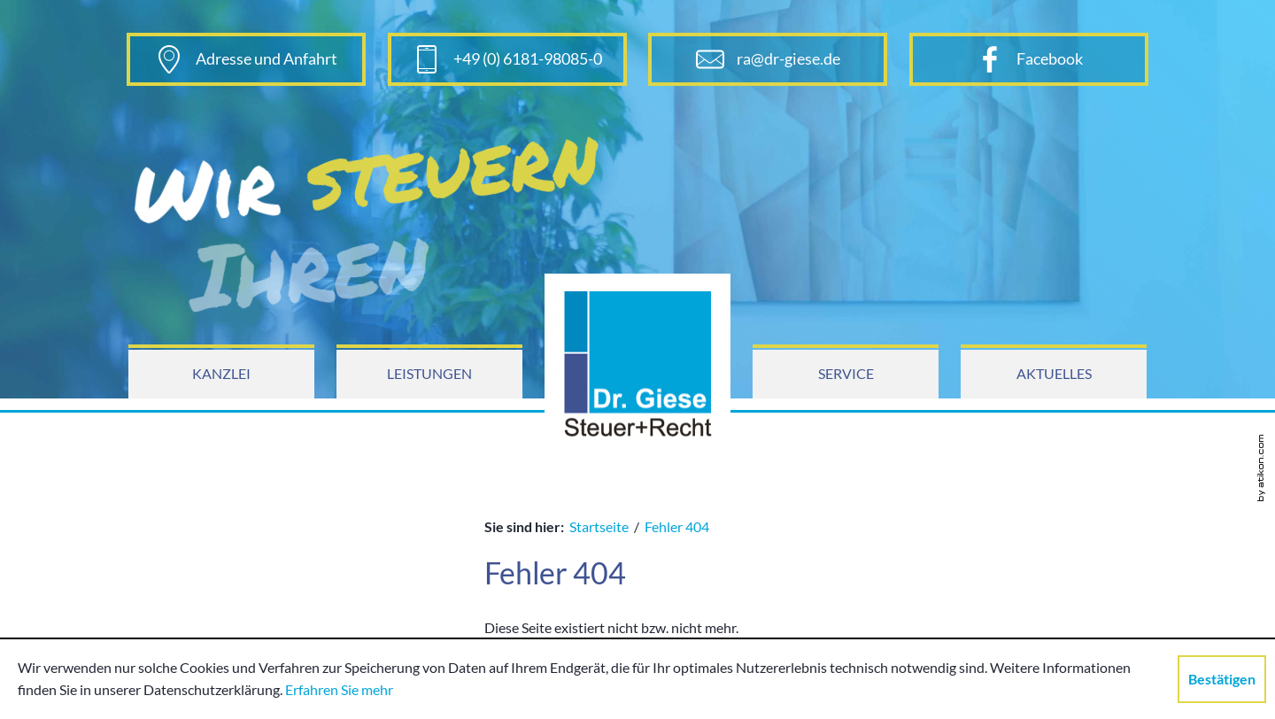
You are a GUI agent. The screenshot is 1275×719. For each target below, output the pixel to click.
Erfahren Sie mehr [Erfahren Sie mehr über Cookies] (339, 689)
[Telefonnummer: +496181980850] (507, 59)
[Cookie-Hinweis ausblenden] (1222, 679)
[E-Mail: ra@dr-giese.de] (767, 59)
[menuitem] (221, 374)
